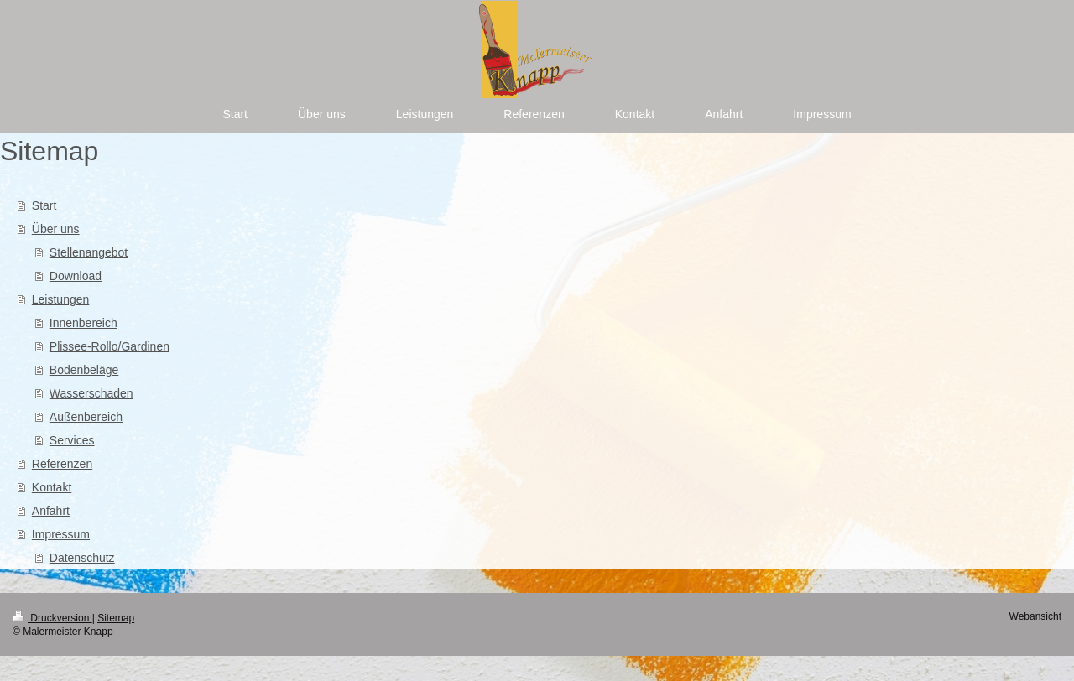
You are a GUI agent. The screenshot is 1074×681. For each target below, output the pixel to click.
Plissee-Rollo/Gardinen (109, 346)
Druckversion (52, 618)
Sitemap (115, 618)
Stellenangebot (89, 252)
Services (72, 440)
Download (76, 276)
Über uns (56, 229)
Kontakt (51, 487)
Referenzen (62, 463)
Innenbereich (83, 323)
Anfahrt (51, 510)
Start (44, 205)
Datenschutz (82, 557)
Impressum (61, 534)
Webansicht (1035, 616)
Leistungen (61, 299)
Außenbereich (86, 417)
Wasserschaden (91, 393)
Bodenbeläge (84, 370)
